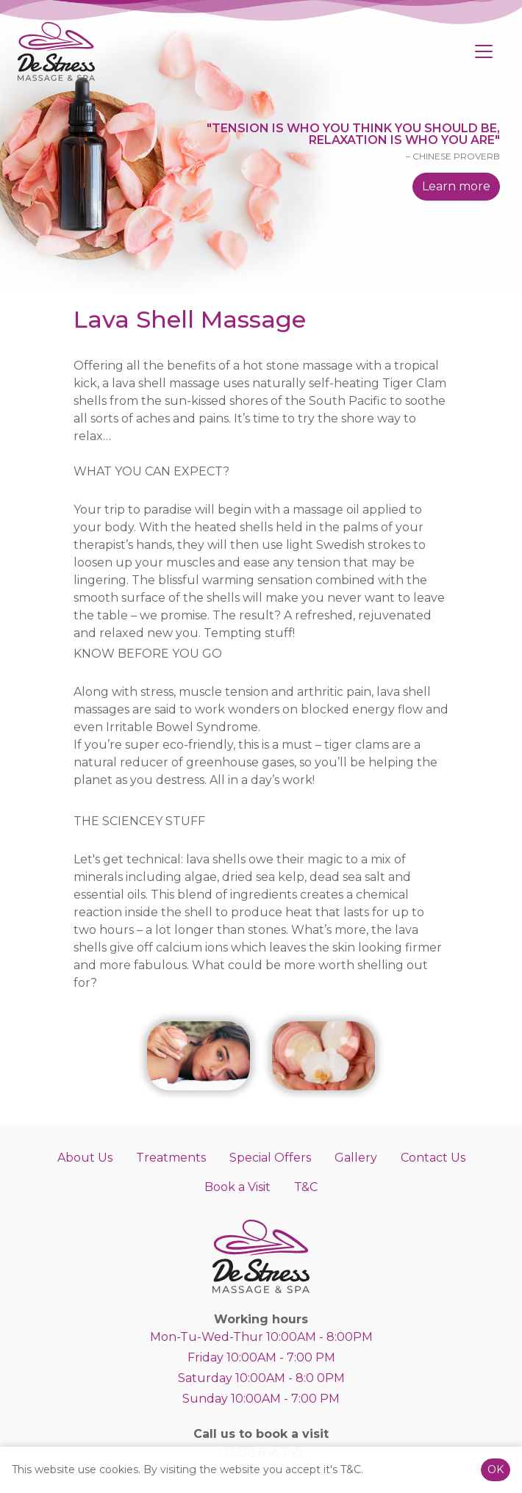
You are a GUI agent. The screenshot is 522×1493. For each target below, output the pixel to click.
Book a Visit (237, 1187)
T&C (306, 1187)
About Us (84, 1158)
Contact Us (433, 1158)
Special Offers (270, 1158)
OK (495, 1469)
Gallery (356, 1158)
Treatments (171, 1158)
